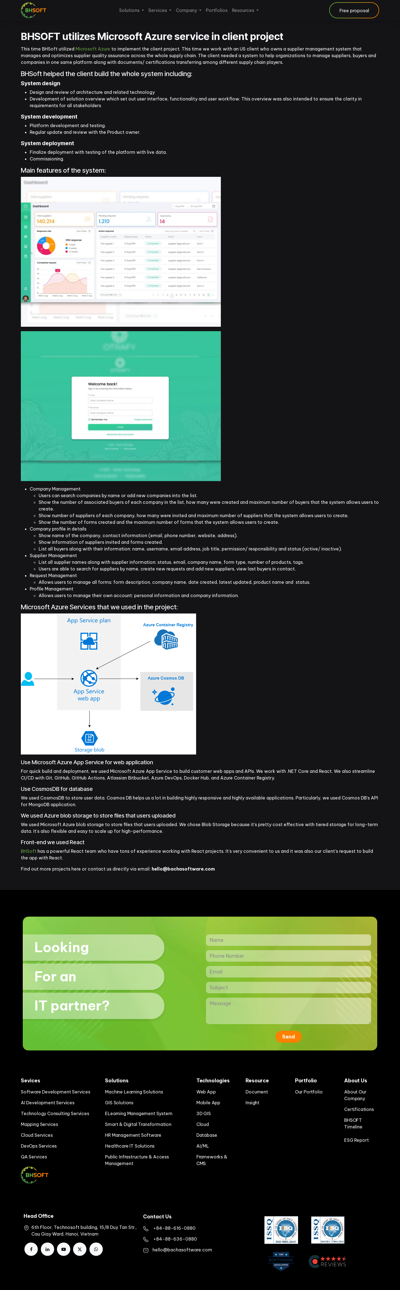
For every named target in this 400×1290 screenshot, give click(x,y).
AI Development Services (47, 1102)
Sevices (30, 1080)
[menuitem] (131, 10)
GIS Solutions (119, 1102)
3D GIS (203, 1113)
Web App (206, 1092)
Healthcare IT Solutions (129, 1146)
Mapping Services (39, 1124)
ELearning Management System (138, 1113)
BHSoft (50, 49)
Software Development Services (55, 1092)
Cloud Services (36, 1135)
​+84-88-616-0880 (174, 1228)
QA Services (34, 1157)
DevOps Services (39, 1146)
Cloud (202, 1124)
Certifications (359, 1109)
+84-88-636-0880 (175, 1239)
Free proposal (354, 10)
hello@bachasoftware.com (182, 1250)
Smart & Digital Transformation (138, 1124)
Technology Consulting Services (55, 1113)
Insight (252, 1102)
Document (257, 1092)
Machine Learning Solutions (134, 1092)
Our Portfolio (309, 1092)
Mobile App (208, 1102)
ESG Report (356, 1140)
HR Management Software (133, 1135)
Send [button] (288, 1036)
